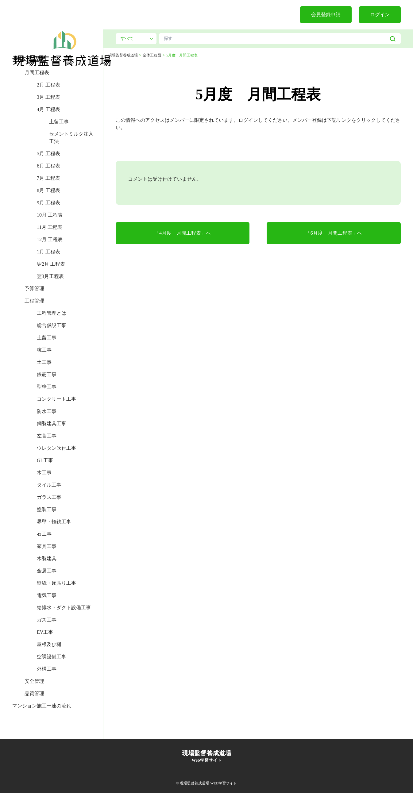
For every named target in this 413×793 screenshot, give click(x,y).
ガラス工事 (49, 497)
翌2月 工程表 (51, 264)
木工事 (44, 472)
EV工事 (45, 632)
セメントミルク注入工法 (71, 137)
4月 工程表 (48, 109)
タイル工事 (49, 484)
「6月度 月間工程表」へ (334, 233)
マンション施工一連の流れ (41, 705)
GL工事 (45, 460)
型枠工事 (46, 386)
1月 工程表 (48, 251)
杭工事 (44, 349)
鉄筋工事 (46, 374)
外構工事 (46, 669)
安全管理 (34, 681)
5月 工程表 (48, 153)
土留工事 (59, 121)
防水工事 (46, 411)
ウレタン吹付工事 (56, 448)
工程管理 (34, 300)
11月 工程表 (49, 227)
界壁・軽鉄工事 (54, 521)
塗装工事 (46, 509)
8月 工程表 (48, 190)
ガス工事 (46, 619)
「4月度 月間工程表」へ (182, 233)
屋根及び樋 (49, 644)
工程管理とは (51, 313)
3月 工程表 (48, 97)
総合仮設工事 (51, 325)
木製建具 (46, 558)
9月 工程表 (48, 202)
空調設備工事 (51, 656)
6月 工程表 (48, 165)
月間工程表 (37, 72)
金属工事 (46, 570)
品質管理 (34, 693)
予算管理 (34, 288)
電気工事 (46, 595)
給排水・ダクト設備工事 (64, 607)
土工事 (44, 362)
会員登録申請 (326, 14)
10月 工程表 (50, 214)
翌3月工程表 (50, 276)
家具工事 (46, 546)
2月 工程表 (48, 84)
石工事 (44, 534)
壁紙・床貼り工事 (56, 583)
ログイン (380, 14)
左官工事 (46, 435)
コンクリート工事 (56, 399)
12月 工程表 (50, 239)
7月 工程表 (48, 178)
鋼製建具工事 (51, 423)
